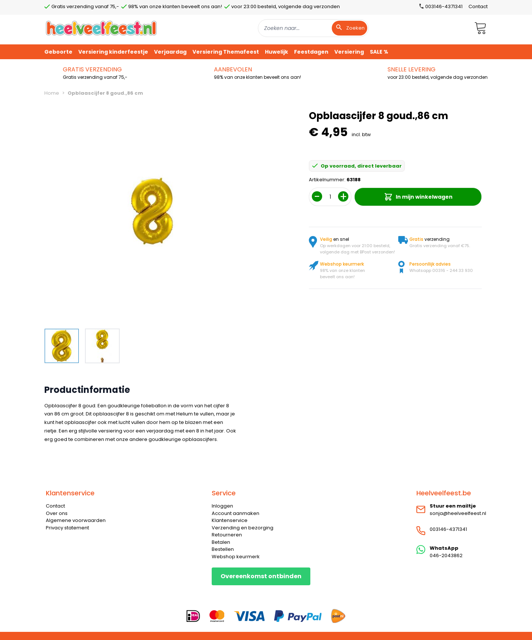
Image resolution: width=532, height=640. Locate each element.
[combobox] (313, 28)
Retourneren (227, 534)
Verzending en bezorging (242, 527)
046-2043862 (446, 555)
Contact (478, 6)
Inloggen (222, 505)
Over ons (57, 513)
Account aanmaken (235, 513)
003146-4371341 (448, 529)
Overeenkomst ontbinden (261, 576)
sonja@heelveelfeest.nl (458, 513)
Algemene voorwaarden (76, 520)
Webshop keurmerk (236, 556)
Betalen (221, 542)
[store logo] (101, 28)
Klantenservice (230, 520)
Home (51, 93)
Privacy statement (67, 527)
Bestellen (223, 549)
